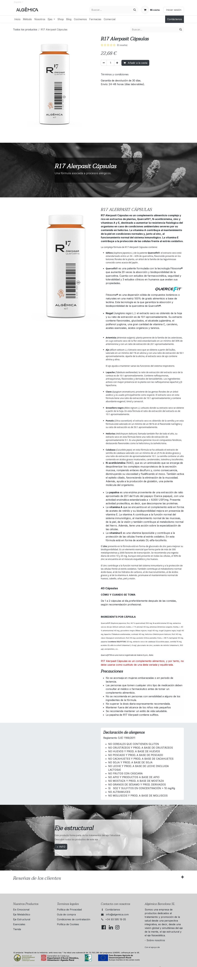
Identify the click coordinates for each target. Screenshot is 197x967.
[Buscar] (135, 10)
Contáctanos (112, 909)
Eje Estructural (21, 919)
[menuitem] (17, 19)
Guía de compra (66, 914)
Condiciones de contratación (73, 919)
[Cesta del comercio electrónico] (150, 10)
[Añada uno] (117, 63)
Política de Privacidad (69, 909)
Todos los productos (25, 29)
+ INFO (61, 846)
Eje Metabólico (21, 914)
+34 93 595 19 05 (115, 919)
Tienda (17, 929)
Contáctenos (174, 19)
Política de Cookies (68, 924)
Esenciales (19, 924)
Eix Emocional (21, 909)
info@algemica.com (117, 914)
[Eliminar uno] (104, 63)
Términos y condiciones (115, 74)
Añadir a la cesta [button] (135, 62)
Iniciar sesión (173, 9)
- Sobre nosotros (155, 940)
